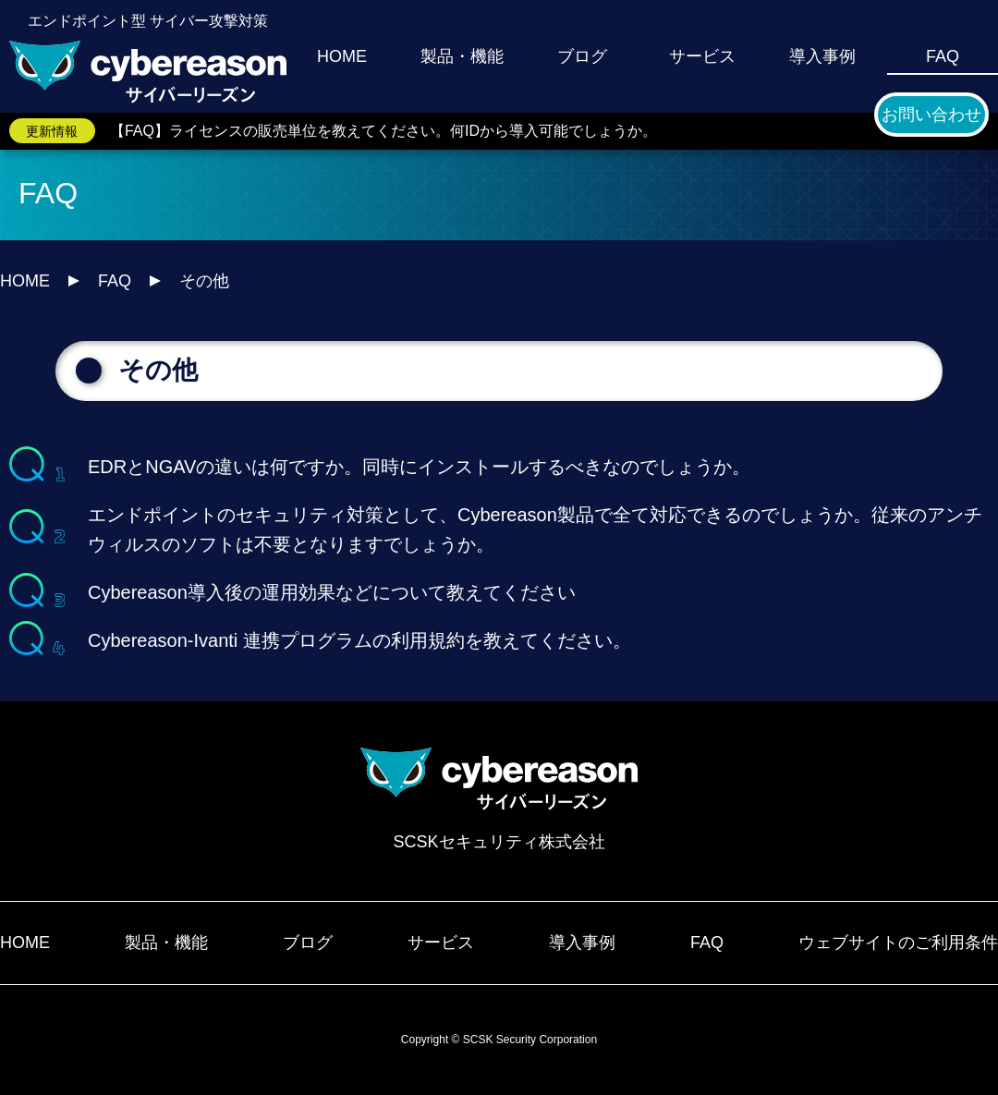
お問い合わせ (931, 114)
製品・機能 (462, 56)
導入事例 (822, 56)
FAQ (942, 56)
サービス (702, 56)
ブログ (582, 56)
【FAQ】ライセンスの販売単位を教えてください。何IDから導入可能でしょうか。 (383, 131)
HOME (342, 56)
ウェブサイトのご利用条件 (898, 942)
